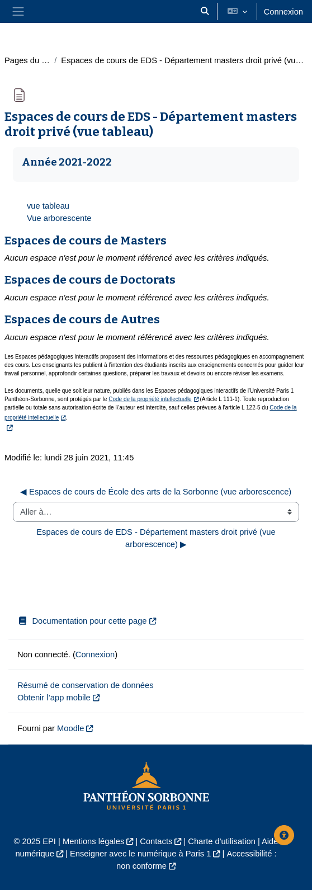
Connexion (283, 11)
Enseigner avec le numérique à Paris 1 (140, 853)
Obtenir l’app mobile (54, 697)
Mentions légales (93, 841)
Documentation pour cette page (82, 620)
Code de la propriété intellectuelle (149, 399)
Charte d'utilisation (222, 841)
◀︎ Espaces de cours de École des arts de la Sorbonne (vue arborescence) (155, 491)
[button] (205, 11)
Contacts (156, 841)
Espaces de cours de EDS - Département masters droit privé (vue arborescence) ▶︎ (156, 538)
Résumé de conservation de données (85, 685)
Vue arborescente (59, 218)
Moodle (70, 728)
